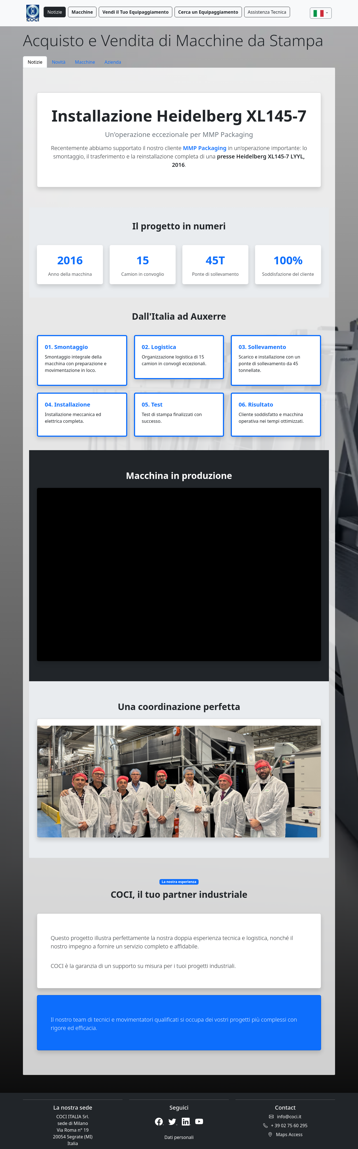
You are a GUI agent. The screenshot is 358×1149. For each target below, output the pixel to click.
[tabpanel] (179, 571)
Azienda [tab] (113, 62)
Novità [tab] (58, 62)
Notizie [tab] (35, 62)
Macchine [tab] (85, 62)
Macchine (82, 12)
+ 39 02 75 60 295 (285, 1125)
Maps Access (285, 1134)
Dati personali (179, 1137)
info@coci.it (285, 1117)
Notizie (54, 12)
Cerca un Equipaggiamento (208, 12)
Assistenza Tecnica (267, 12)
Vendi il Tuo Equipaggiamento (135, 12)
